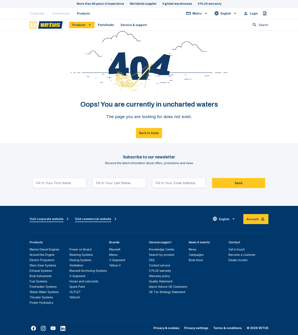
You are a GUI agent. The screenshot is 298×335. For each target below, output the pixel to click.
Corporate (37, 13)
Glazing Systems (80, 260)
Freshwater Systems (43, 286)
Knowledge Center (162, 249)
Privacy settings (196, 328)
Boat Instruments (41, 276)
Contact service (159, 265)
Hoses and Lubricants (83, 281)
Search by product (161, 254)
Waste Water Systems (44, 292)
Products (83, 13)
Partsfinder (106, 25)
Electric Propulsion (42, 260)
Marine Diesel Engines (44, 249)
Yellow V (115, 265)
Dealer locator (238, 260)
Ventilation (76, 265)
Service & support (134, 25)
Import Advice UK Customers (168, 286)
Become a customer (242, 254)
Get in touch (237, 249)
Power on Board (80, 249)
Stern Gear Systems (43, 265)
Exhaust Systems (41, 270)
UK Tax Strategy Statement (167, 292)
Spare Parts (77, 286)
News (192, 249)
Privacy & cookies (166, 328)
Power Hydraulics (41, 302)
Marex (113, 254)
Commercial (60, 13)
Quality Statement (160, 281)
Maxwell (114, 249)
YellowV (74, 297)
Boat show (196, 260)
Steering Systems (81, 254)
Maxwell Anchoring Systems (88, 270)
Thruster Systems (41, 297)
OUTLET (75, 292)
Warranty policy (159, 276)
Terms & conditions (227, 328)
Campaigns (196, 254)
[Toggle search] (260, 25)
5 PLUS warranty (160, 270)
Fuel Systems (38, 281)
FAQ (152, 260)
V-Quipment (77, 276)
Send (238, 183)
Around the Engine (42, 254)
